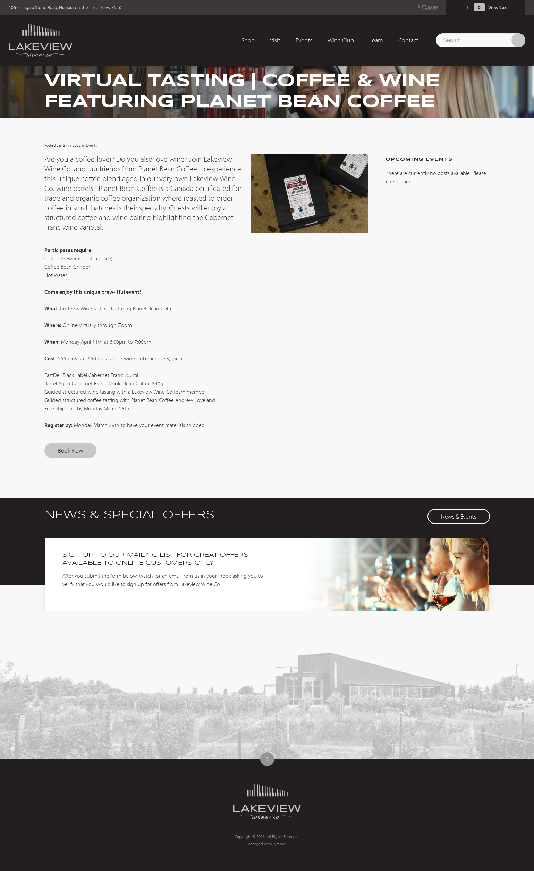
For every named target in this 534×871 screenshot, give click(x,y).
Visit (275, 40)
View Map (110, 7)
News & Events (458, 516)
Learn (376, 40)
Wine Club (341, 40)
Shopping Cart (468, 7)
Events (304, 40)
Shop (248, 40)
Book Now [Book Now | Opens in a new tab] (70, 450)
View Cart (498, 7)
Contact (408, 40)
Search (518, 40)
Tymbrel (279, 843)
